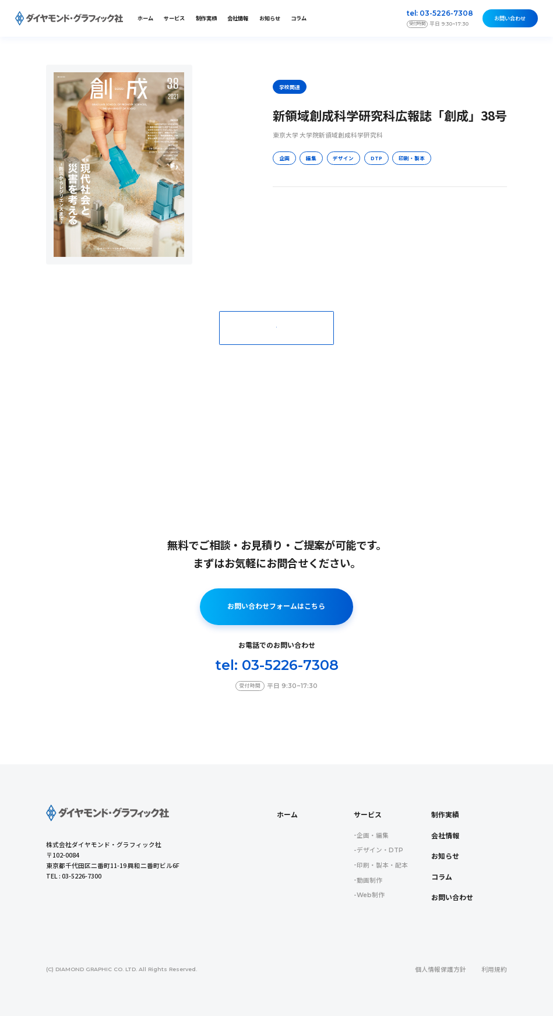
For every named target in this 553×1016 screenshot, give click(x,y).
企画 (284, 157)
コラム (299, 18)
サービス (368, 815)
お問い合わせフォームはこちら (276, 606)
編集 (311, 157)
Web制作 (371, 895)
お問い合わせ (510, 18)
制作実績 (206, 18)
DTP (376, 157)
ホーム (145, 18)
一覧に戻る (276, 327)
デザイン (343, 157)
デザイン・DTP (380, 850)
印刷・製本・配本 (382, 865)
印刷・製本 (412, 157)
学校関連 (289, 86)
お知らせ (269, 18)
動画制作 (369, 880)
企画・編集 (373, 835)
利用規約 (494, 969)
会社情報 (237, 18)
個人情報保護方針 (440, 969)
